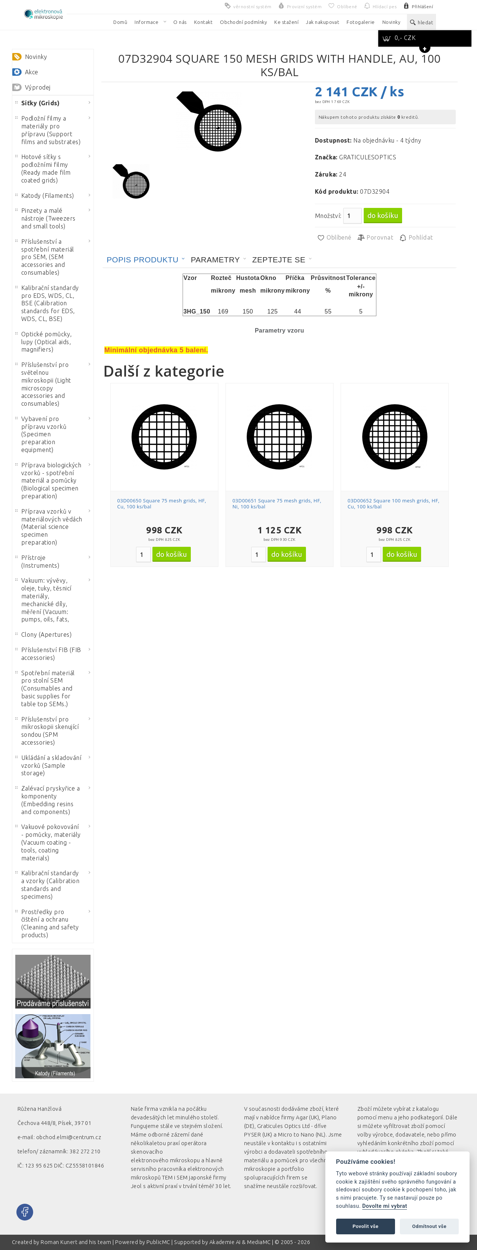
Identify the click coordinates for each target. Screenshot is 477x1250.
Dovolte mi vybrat (384, 1206)
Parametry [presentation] (215, 259)
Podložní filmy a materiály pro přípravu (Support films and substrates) (47, 130)
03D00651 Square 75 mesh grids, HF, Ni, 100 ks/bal (277, 503)
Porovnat (375, 238)
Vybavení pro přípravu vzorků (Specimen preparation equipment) (40, 434)
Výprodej (38, 87)
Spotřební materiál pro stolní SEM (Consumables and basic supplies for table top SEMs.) (45, 688)
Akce (31, 72)
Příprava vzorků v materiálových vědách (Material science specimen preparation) (48, 527)
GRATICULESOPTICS (367, 157)
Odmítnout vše (429, 1226)
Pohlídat (416, 238)
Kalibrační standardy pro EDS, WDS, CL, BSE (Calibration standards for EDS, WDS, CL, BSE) (47, 303)
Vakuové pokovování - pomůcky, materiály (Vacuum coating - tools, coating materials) (48, 842)
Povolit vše (366, 1226)
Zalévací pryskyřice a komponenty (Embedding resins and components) (47, 800)
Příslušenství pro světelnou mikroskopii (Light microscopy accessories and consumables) (43, 384)
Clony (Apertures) (43, 634)
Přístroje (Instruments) (37, 561)
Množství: (328, 215)
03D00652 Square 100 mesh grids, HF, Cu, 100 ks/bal (394, 503)
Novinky (36, 56)
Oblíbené (334, 238)
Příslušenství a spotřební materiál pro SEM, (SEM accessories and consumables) (44, 257)
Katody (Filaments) (44, 195)
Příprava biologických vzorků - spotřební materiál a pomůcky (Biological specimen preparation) (48, 480)
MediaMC (259, 1242)
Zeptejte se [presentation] (279, 259)
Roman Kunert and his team (76, 1242)
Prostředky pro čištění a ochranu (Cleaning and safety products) (47, 923)
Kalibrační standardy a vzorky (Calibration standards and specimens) (47, 885)
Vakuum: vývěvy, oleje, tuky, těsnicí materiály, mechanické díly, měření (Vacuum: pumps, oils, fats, (43, 600)
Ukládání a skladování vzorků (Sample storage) (48, 765)
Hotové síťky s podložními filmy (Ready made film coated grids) (43, 168)
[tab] (146, 260)
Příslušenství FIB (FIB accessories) (48, 653)
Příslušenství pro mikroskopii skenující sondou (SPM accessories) (47, 731)
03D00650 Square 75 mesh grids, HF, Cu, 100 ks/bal (161, 503)
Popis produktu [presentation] (143, 259)
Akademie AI (225, 1242)
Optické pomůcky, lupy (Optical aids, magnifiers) (43, 342)
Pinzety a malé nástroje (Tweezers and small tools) (45, 218)
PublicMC (158, 1242)
